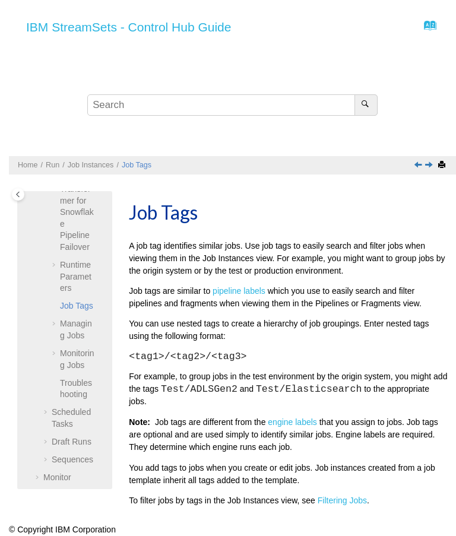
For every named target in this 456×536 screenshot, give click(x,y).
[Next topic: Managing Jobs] (430, 165)
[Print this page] (443, 165)
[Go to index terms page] (426, 28)
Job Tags (136, 165)
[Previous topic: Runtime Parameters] (419, 165)
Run (52, 165)
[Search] (366, 105)
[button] (55, 265)
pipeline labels (239, 291)
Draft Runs (71, 441)
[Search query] (232, 105)
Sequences (72, 459)
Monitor (57, 477)
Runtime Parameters (75, 276)
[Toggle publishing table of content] (18, 194)
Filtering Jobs (342, 500)
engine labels (292, 422)
